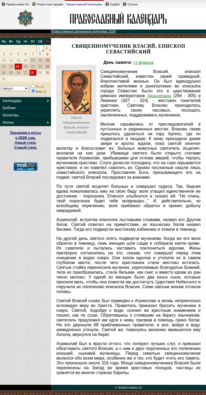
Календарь (12, 100)
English (112, 4)
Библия (9, 108)
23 (47, 66)
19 (17, 66)
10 (3, 60)
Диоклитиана (159, 95)
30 (47, 73)
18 (11, 66)
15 (40, 60)
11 (11, 60)
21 (33, 66)
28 (32, 73)
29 (40, 73)
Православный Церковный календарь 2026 (83, 31)
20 (25, 66)
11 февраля (143, 62)
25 (11, 73)
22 (40, 66)
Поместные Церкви (47, 4)
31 (3, 79)
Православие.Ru (15, 4)
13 (25, 60)
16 (47, 60)
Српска (130, 4)
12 (18, 60)
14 (33, 60)
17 (3, 66)
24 (3, 73)
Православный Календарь (84, 4)
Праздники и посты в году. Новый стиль (25, 138)
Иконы (8, 122)
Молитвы (11, 115)
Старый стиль (25, 147)
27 (25, 73)
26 (18, 73)
